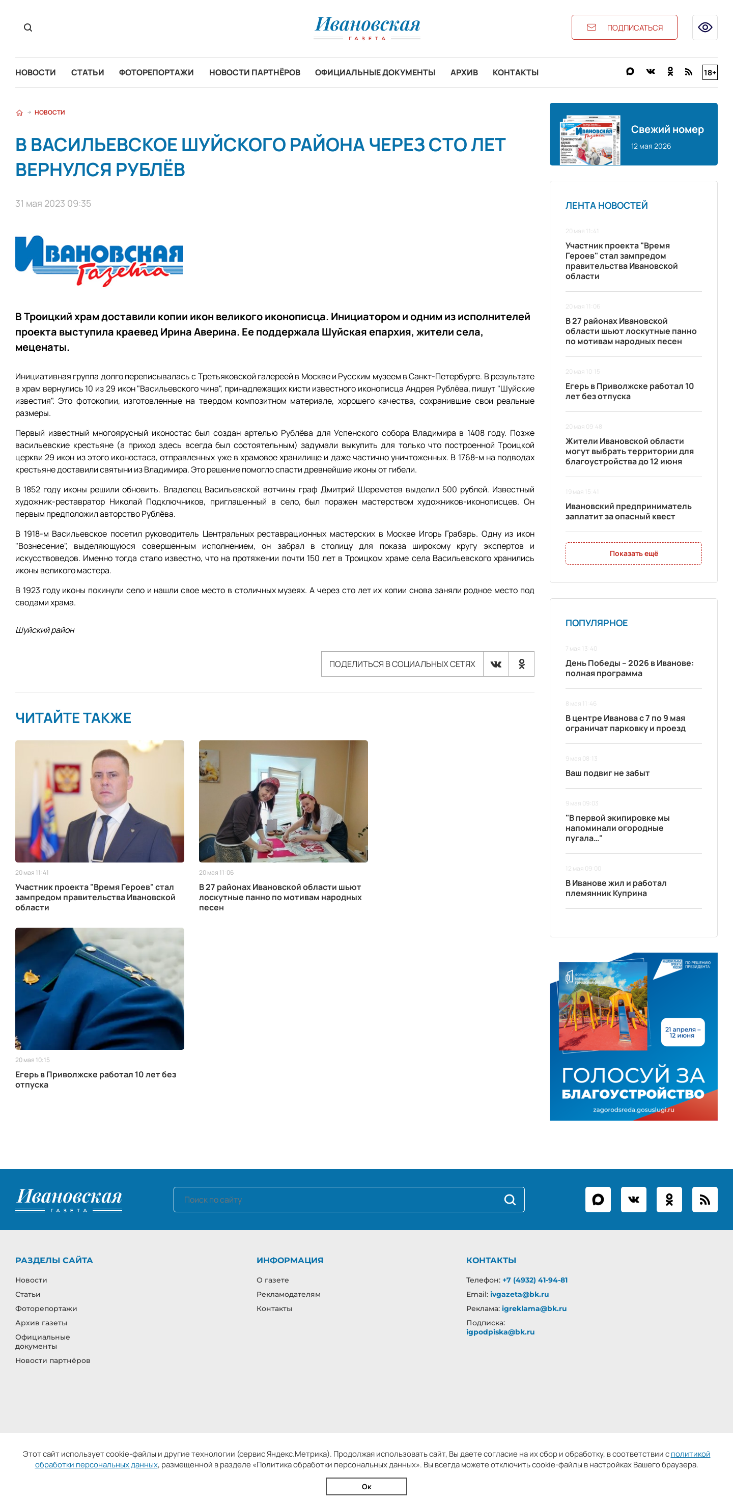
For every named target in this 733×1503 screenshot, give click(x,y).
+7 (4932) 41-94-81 (535, 1280)
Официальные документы (376, 72)
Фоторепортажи (157, 72)
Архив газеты (41, 1322)
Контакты (517, 72)
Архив (465, 72)
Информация (290, 1260)
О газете (273, 1280)
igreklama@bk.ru (534, 1308)
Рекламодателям (289, 1294)
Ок (367, 1486)
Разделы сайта (54, 1260)
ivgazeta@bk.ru (519, 1294)
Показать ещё (634, 554)
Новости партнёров (255, 72)
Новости (35, 72)
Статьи (87, 72)
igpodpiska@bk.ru (500, 1332)
